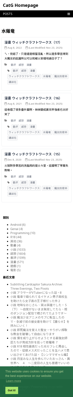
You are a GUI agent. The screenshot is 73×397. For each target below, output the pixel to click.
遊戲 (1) (15, 266)
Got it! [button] (12, 390)
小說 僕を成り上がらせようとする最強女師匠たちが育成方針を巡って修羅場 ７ (38, 340)
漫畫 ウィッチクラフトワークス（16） (33, 98)
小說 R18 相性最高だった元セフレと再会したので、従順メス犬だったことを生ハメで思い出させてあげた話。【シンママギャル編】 (39, 350)
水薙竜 (47, 76)
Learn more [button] (13, 380)
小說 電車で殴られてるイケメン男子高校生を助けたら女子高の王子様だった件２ (38, 299)
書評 (13, 65)
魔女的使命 (60, 76)
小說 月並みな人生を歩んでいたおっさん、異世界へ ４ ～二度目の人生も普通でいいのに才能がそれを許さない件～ (40, 363)
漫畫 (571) (17, 262)
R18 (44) (15, 237)
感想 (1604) (18, 254)
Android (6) (18, 225)
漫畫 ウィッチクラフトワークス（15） (33, 154)
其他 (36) (16, 241)
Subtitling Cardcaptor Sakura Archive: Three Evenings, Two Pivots (36, 286)
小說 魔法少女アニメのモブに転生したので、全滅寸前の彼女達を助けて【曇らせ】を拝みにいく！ (39, 321)
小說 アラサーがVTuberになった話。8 (36, 293)
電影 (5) (15, 270)
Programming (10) (22, 233)
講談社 (12, 82)
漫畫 (29, 65)
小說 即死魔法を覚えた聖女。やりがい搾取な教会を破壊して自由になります (38, 332)
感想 (21, 65)
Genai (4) (16, 229)
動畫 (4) (15, 245)
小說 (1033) (18, 250)
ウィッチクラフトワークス (24, 76)
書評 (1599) (18, 258)
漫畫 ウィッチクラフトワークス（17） (33, 42)
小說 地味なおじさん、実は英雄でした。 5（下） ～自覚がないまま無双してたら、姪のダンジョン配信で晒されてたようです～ (38, 309)
